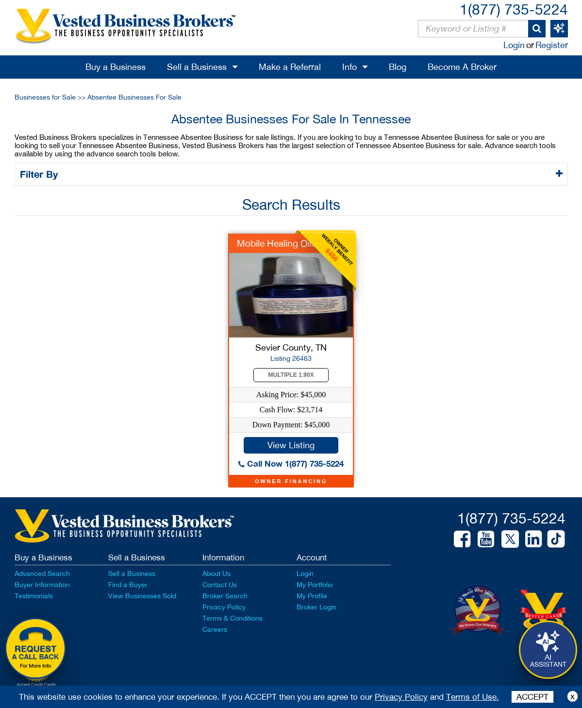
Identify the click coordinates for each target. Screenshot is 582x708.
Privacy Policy (224, 607)
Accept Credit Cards (36, 684)
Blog (397, 67)
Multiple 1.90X (291, 374)
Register (551, 45)
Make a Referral (290, 67)
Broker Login (316, 607)
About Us (216, 573)
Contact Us (219, 585)
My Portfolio (315, 585)
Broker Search (225, 596)
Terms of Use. (472, 697)
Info (349, 67)
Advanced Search (42, 573)
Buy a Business (115, 67)
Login (514, 45)
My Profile (312, 596)
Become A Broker (462, 67)
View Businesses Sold (142, 596)
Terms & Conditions (232, 618)
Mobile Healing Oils (276, 243)
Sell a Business (197, 67)
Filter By (40, 174)
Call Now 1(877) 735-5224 (291, 463)
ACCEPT (532, 697)
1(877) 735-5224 (514, 9)
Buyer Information (42, 585)
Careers (214, 629)
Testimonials (34, 596)
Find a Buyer (128, 585)
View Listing (291, 445)
